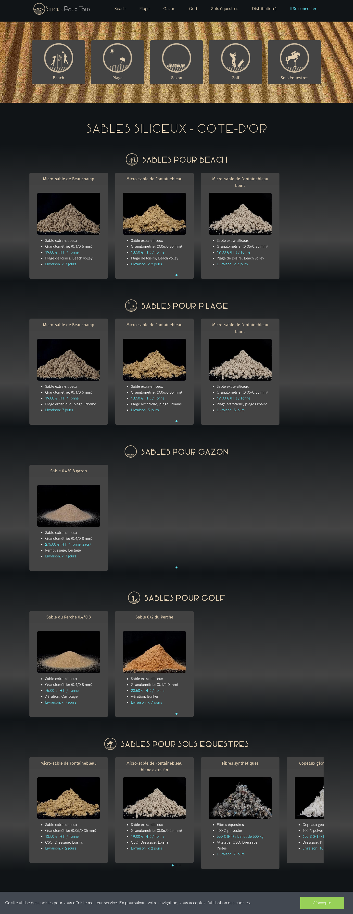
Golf (193, 8)
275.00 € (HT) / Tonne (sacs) (68, 544)
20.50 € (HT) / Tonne (147, 690)
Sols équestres (224, 8)
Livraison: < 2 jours (146, 264)
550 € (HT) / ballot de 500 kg (240, 836)
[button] (264, 8)
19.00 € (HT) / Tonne (62, 252)
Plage (144, 8)
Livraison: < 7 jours (60, 264)
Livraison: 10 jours (317, 848)
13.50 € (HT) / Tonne (147, 252)
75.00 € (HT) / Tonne (62, 690)
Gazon (169, 8)
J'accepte (322, 902)
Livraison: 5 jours (145, 410)
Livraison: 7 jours (59, 410)
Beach (120, 8)
